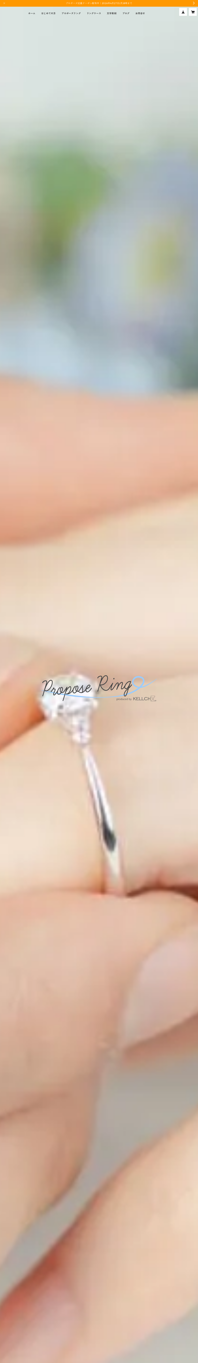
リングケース (94, 13)
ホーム (31, 13)
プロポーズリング (71, 13)
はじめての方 (48, 13)
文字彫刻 (111, 13)
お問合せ (140, 13)
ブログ (126, 13)
